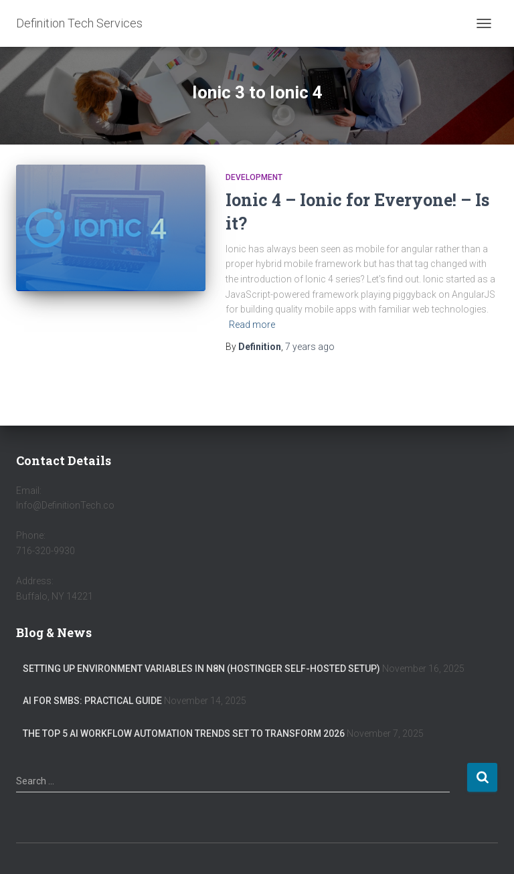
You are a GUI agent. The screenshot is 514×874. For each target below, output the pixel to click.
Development (254, 177)
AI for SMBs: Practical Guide (92, 700)
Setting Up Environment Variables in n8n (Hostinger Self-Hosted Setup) (201, 668)
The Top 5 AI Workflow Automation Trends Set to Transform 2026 (184, 733)
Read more (252, 324)
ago (310, 346)
